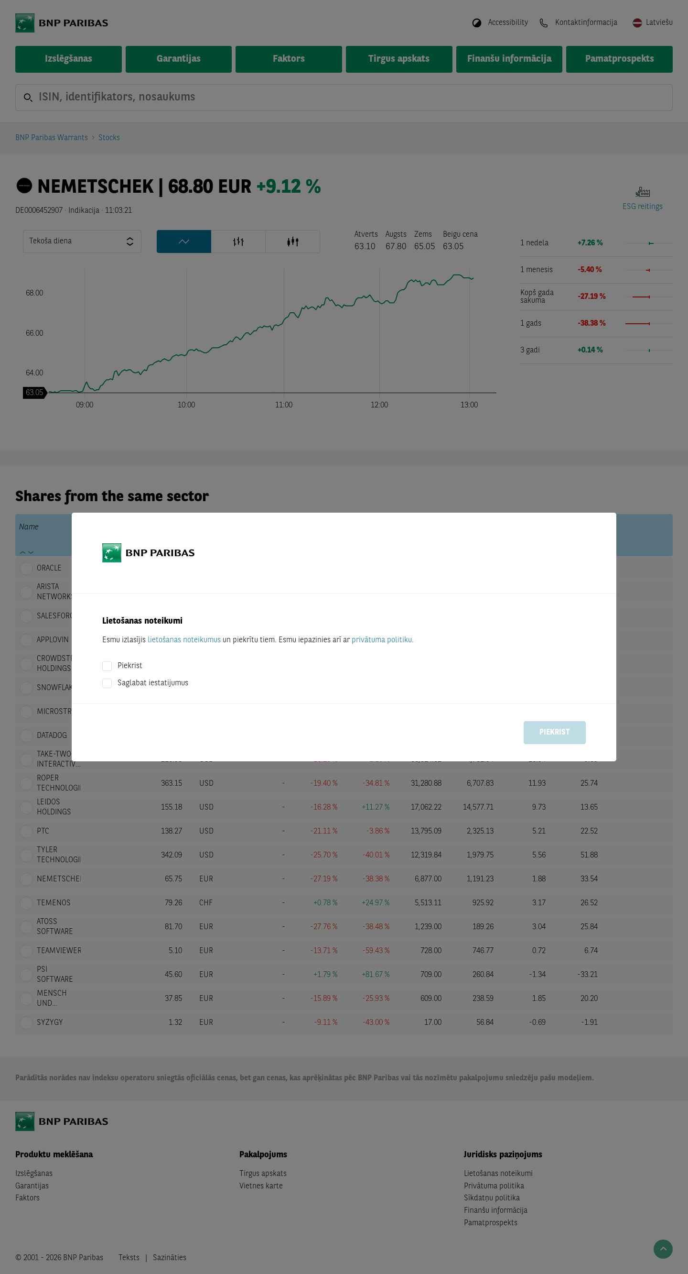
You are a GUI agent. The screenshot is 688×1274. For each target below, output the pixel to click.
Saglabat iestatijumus (153, 683)
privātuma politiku (382, 640)
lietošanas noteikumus (184, 640)
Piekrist (130, 666)
